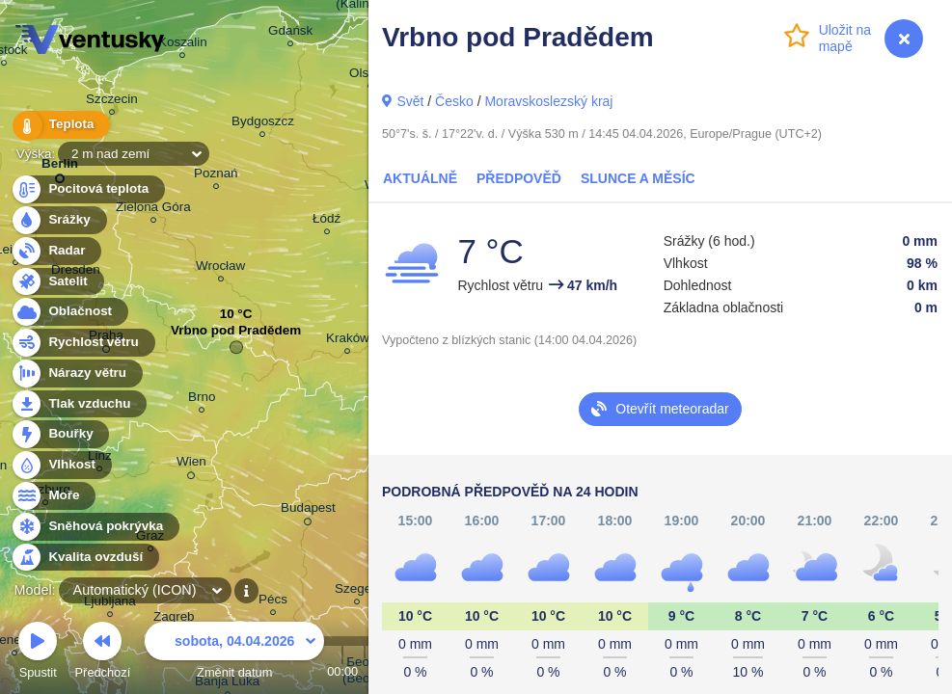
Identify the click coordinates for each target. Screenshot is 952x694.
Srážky (58, 220)
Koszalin (182, 45)
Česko (454, 101)
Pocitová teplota (87, 189)
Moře (53, 496)
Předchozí (103, 653)
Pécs (272, 602)
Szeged (357, 591)
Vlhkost (60, 465)
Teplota (60, 125)
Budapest (308, 510)
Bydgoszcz (262, 124)
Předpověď (518, 178)
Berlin (59, 167)
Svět (409, 101)
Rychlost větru (82, 343)
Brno (201, 399)
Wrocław (220, 268)
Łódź (326, 221)
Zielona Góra (153, 210)
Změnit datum (234, 653)
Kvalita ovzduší (84, 558)
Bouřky (60, 434)
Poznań (216, 176)
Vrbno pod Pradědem (236, 335)
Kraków (347, 341)
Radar (56, 251)
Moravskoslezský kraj (548, 101)
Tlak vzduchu (78, 404)
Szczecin (112, 102)
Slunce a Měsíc (638, 178)
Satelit (57, 282)
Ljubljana (110, 604)
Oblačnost (69, 312)
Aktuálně (420, 178)
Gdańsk (290, 33)
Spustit (37, 653)
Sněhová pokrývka (94, 527)
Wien (191, 464)
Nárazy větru (76, 373)
